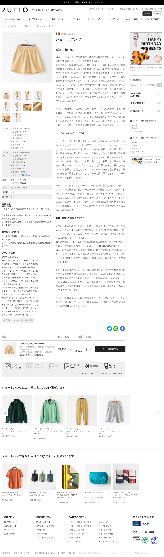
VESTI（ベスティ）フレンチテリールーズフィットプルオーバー (49, 431)
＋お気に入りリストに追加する (30, 355)
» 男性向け (135, 128)
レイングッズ (112, 19)
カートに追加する (110, 349)
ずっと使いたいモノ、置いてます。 (47, 10)
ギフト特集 (40, 530)
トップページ (7, 26)
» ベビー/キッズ (137, 131)
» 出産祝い (135, 145)
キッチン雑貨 (132, 19)
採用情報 (71, 553)
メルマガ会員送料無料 (146, 95)
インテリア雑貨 (152, 19)
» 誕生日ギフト (136, 151)
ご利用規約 (6, 553)
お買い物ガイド (146, 103)
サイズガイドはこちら (20, 175)
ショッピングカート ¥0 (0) (150, 9)
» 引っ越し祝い (136, 148)
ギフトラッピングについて (83, 373)
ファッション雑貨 (13, 19)
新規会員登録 (125, 9)
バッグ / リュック (35, 19)
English (157, 13)
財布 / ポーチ (57, 19)
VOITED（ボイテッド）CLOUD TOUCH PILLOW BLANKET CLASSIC (67, 495)
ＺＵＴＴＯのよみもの (45, 537)
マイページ (8, 530)
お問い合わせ (146, 111)
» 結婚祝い (135, 142)
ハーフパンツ (36, 26)
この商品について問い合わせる (111, 373)
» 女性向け (135, 125)
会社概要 (61, 553)
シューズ (96, 19)
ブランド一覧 (41, 534)
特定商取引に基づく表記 (44, 553)
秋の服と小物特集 (43, 522)
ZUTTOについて (96, 9)
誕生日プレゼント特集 (45, 526)
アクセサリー (78, 19)
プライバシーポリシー (22, 553)
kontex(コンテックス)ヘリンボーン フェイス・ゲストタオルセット (125, 495)
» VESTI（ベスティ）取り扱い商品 (18, 320)
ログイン (111, 9)
